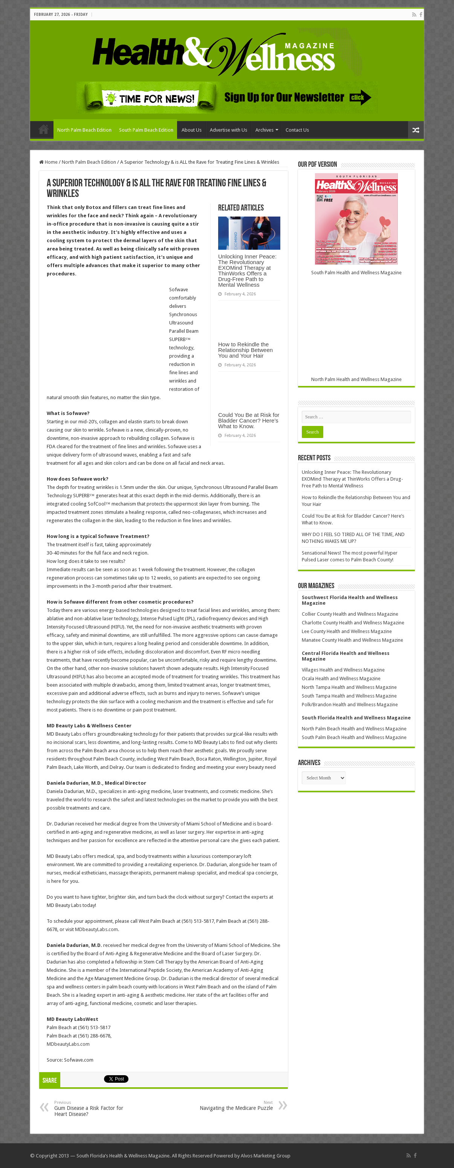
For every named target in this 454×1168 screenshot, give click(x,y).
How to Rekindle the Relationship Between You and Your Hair (245, 350)
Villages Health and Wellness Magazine (343, 670)
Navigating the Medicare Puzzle (234, 1105)
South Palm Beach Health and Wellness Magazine (354, 737)
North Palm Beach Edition (84, 130)
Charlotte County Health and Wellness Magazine (353, 622)
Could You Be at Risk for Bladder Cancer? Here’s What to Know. (249, 420)
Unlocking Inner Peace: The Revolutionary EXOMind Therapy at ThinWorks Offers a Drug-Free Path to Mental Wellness (247, 270)
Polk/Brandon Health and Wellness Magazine (350, 704)
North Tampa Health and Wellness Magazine (349, 687)
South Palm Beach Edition (146, 130)
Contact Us (297, 130)
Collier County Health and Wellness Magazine (350, 614)
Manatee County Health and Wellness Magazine (352, 640)
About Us (192, 130)
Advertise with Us (228, 130)
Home (44, 129)
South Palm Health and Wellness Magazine (356, 272)
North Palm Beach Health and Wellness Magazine (354, 729)
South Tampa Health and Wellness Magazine (349, 696)
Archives (264, 130)
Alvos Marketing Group (265, 1156)
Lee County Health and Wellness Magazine (347, 631)
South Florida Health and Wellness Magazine (356, 718)
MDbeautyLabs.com (96, 929)
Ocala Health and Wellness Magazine (341, 678)
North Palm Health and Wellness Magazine (356, 379)
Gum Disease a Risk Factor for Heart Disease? (92, 1108)
